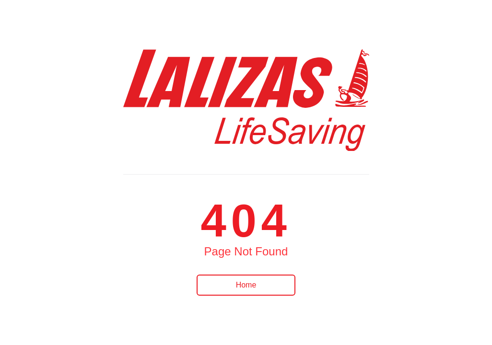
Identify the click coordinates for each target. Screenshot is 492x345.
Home (246, 285)
